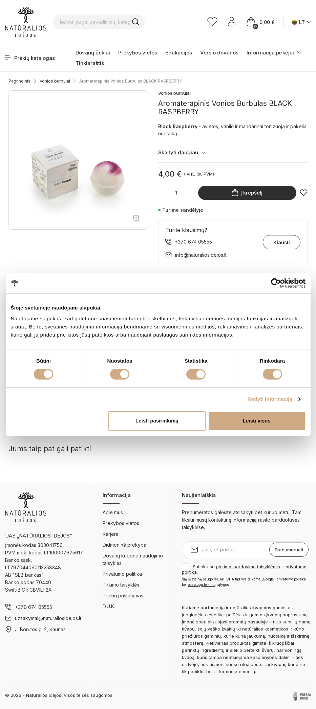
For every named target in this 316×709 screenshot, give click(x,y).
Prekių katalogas (30, 58)
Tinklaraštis (90, 63)
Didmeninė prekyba (124, 545)
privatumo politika (291, 579)
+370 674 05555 (33, 607)
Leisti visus (257, 421)
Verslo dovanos (219, 52)
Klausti (281, 242)
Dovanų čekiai (93, 52)
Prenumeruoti (289, 549)
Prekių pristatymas (123, 595)
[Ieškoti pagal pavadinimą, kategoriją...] (99, 22)
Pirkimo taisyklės (121, 585)
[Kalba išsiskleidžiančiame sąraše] (301, 22)
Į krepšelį (247, 192)
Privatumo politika (122, 574)
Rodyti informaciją (269, 399)
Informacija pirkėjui (270, 52)
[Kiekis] (176, 192)
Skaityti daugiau (182, 152)
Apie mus (113, 512)
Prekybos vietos (137, 52)
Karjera (111, 534)
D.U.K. (109, 606)
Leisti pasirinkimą (156, 421)
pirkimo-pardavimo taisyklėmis (248, 566)
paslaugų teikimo (201, 584)
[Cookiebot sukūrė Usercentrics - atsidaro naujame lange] (276, 283)
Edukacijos (178, 52)
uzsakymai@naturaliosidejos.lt (48, 618)
